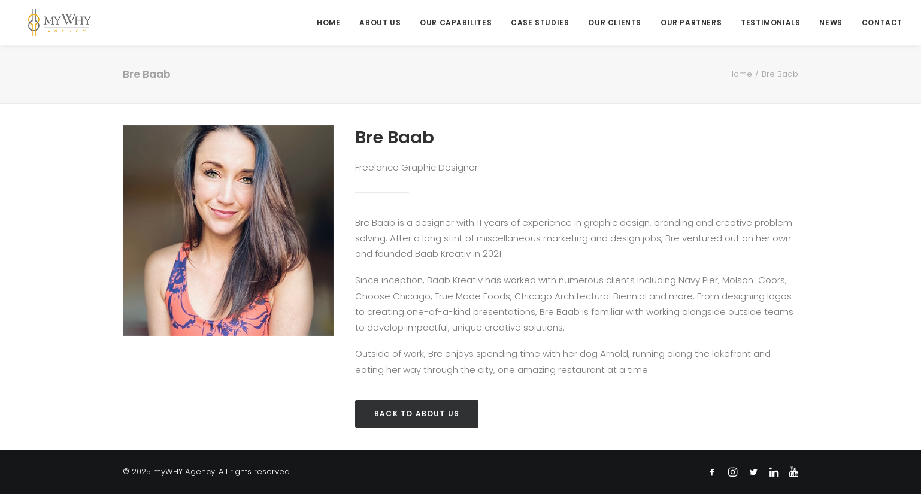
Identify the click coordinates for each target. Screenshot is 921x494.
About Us (380, 22)
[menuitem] (333, 22)
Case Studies (540, 22)
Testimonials (770, 22)
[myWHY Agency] (50, 22)
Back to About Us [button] (416, 413)
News (830, 22)
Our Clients (614, 22)
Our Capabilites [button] (456, 22)
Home (328, 22)
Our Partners (691, 22)
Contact (882, 22)
